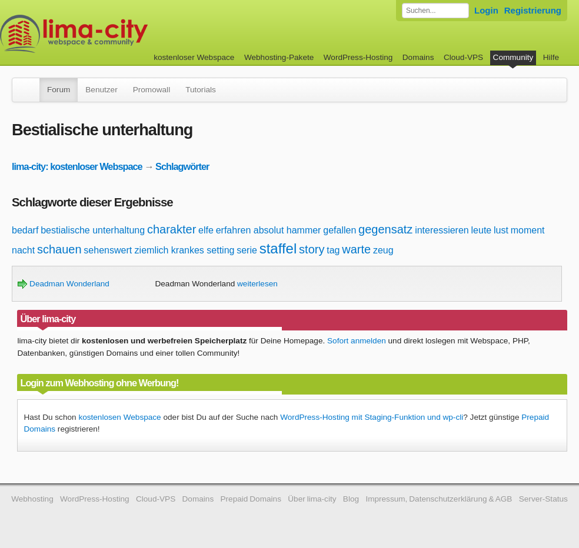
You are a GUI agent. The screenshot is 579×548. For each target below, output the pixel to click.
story (311, 249)
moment (528, 230)
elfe (206, 230)
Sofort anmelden (356, 340)
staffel (278, 248)
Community (513, 57)
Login (486, 10)
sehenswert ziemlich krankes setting (159, 250)
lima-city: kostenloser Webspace (77, 166)
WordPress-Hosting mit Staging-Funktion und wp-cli (371, 417)
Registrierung (532, 10)
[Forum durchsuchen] (435, 10)
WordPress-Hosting (358, 57)
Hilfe (551, 57)
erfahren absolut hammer (268, 230)
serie (247, 250)
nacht (23, 250)
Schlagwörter (182, 166)
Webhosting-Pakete (279, 57)
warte (356, 249)
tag (333, 250)
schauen (59, 249)
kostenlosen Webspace (119, 417)
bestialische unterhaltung (93, 230)
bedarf (25, 230)
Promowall (151, 89)
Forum (58, 89)
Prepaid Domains (251, 498)
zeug (383, 250)
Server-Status (543, 498)
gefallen (339, 230)
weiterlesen (257, 283)
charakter (171, 229)
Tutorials (200, 89)
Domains (418, 57)
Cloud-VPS (463, 57)
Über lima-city (312, 498)
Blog (351, 498)
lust (501, 230)
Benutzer (101, 89)
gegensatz (385, 229)
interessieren (442, 230)
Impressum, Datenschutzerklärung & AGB (438, 498)
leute (481, 230)
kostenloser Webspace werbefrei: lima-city (117, 34)
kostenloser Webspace (194, 57)
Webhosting (32, 498)
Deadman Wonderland (63, 283)
